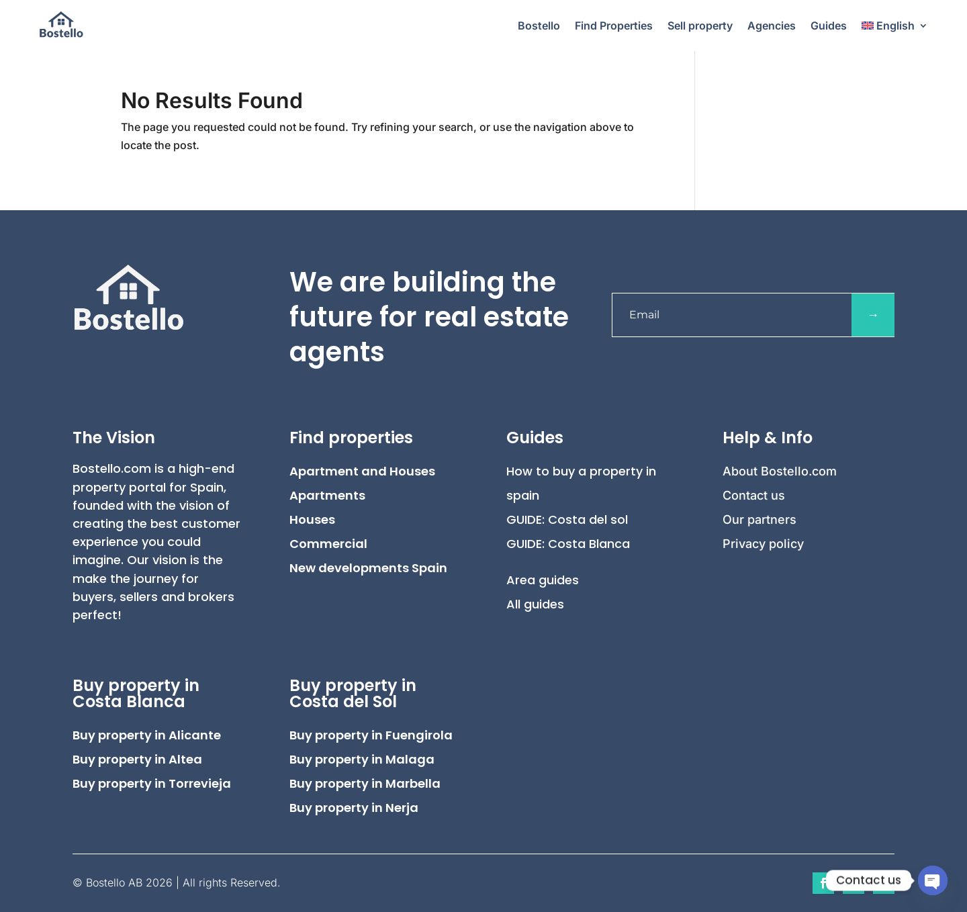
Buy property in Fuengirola (371, 735)
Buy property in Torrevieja (152, 783)
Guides (829, 25)
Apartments (327, 495)
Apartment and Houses (362, 471)
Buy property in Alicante (147, 735)
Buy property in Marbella (365, 783)
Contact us (754, 495)
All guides (535, 604)
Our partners (759, 519)
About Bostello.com (780, 471)
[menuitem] (895, 25)
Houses (312, 519)
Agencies (771, 25)
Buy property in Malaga (361, 759)
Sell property (700, 25)
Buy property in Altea (137, 759)
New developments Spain (368, 567)
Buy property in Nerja (353, 807)
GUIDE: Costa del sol (567, 519)
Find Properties (614, 25)
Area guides (542, 580)
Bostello (539, 25)
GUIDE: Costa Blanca (568, 543)
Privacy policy (763, 544)
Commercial (328, 543)
